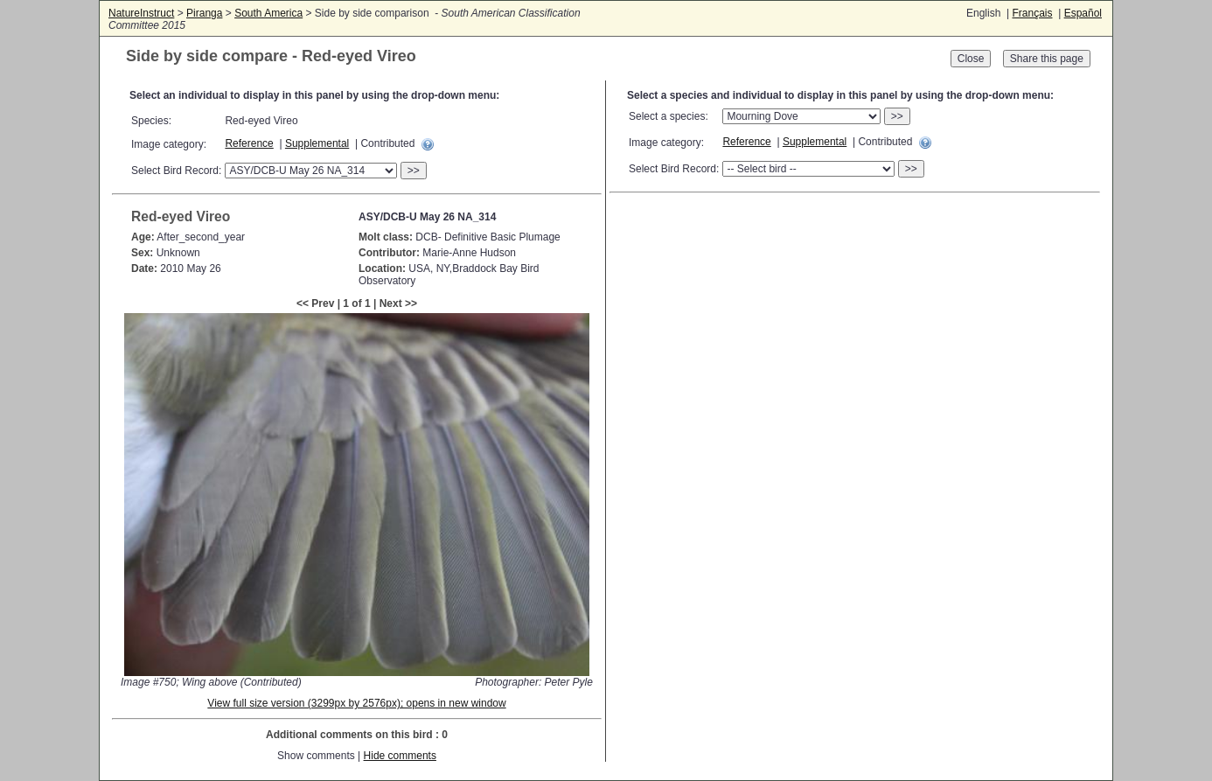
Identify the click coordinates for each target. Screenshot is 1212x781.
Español (1083, 13)
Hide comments (400, 756)
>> (413, 170)
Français (1032, 13)
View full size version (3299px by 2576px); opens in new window (356, 703)
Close (971, 58)
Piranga (204, 13)
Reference (249, 143)
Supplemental (317, 143)
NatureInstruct (141, 13)
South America (268, 13)
